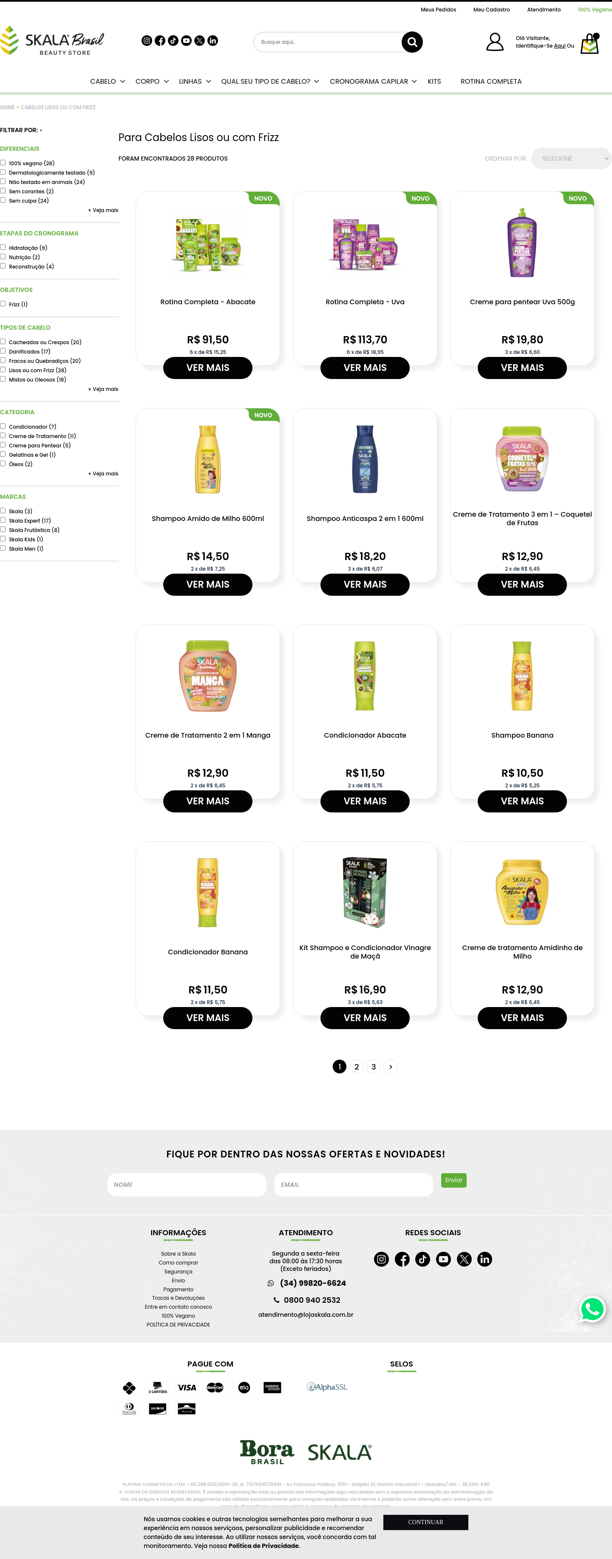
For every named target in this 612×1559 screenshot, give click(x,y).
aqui (559, 45)
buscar (412, 42)
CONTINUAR (425, 1522)
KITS (434, 81)
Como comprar (178, 1262)
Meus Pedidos (438, 9)
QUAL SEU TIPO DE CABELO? (266, 81)
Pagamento (178, 1289)
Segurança (178, 1271)
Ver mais (208, 367)
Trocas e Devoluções (178, 1298)
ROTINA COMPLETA (491, 81)
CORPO (148, 81)
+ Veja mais (103, 210)
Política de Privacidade (264, 1546)
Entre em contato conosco (178, 1306)
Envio (178, 1280)
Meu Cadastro (491, 9)
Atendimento (544, 9)
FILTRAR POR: (21, 130)
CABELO (103, 81)
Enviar (453, 1180)
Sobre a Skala (178, 1253)
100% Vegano (595, 9)
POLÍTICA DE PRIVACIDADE (178, 1324)
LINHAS (190, 81)
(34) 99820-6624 (313, 1283)
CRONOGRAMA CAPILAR (369, 81)
